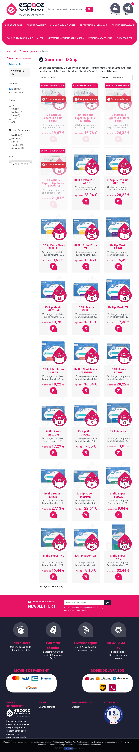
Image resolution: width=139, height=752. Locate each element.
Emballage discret (80, 726)
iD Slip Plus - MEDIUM (53, 433)
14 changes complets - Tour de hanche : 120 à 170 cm (85, 255)
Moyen (16, 138)
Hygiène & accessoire (49, 729)
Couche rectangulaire (49, 723)
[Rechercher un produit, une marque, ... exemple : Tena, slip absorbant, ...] (69, 9)
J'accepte (68, 748)
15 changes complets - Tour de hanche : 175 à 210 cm (118, 565)
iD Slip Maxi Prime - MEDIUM (85, 371)
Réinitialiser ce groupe (18, 92)
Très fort (17, 145)
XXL (15, 122)
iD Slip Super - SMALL (118, 495)
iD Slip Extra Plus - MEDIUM (118, 181)
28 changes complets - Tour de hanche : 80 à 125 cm (118, 190)
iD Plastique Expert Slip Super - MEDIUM (53, 183)
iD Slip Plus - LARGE (118, 371)
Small (15, 109)
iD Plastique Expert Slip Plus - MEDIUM (85, 118)
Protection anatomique (50, 733)
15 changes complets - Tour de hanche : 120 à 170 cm (118, 317)
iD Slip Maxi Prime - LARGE (53, 371)
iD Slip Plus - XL (118, 431)
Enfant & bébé (45, 726)
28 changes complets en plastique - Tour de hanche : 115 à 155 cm (53, 127)
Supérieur (17, 148)
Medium (17, 112)
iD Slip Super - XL (53, 555)
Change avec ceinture (49, 716)
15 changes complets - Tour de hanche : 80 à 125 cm (53, 317)
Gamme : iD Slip (17, 72)
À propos (76, 720)
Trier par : (105, 77)
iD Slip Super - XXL (118, 557)
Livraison (76, 707)
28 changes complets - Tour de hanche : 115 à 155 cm (85, 190)
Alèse (41, 713)
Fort (15, 142)
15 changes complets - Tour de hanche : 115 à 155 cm (118, 255)
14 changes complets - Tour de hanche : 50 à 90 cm (53, 255)
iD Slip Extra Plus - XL (85, 246)
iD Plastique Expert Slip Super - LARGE (118, 118)
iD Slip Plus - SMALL (85, 433)
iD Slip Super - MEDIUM (85, 495)
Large (15, 115)
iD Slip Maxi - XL (118, 307)
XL (14, 118)
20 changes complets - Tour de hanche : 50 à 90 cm (86, 317)
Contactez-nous (79, 729)
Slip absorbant (46, 710)
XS (14, 105)
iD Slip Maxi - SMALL (86, 309)
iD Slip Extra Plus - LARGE (85, 181)
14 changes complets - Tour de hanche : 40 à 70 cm (86, 565)
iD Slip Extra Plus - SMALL (53, 246)
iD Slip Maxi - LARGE (118, 246)
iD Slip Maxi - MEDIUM (53, 309)
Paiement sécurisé (80, 723)
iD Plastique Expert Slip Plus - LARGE (53, 118)
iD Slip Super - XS (86, 555)
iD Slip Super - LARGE (53, 495)
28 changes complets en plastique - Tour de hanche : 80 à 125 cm (86, 127)
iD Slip (16, 89)
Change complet (47, 707)
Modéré (16, 135)
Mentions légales (80, 710)
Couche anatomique (48, 720)
